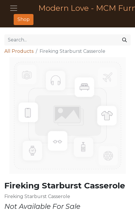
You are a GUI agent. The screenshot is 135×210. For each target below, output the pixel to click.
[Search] (124, 40)
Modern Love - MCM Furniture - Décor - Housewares (82, 8)
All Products (18, 51)
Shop (23, 19)
